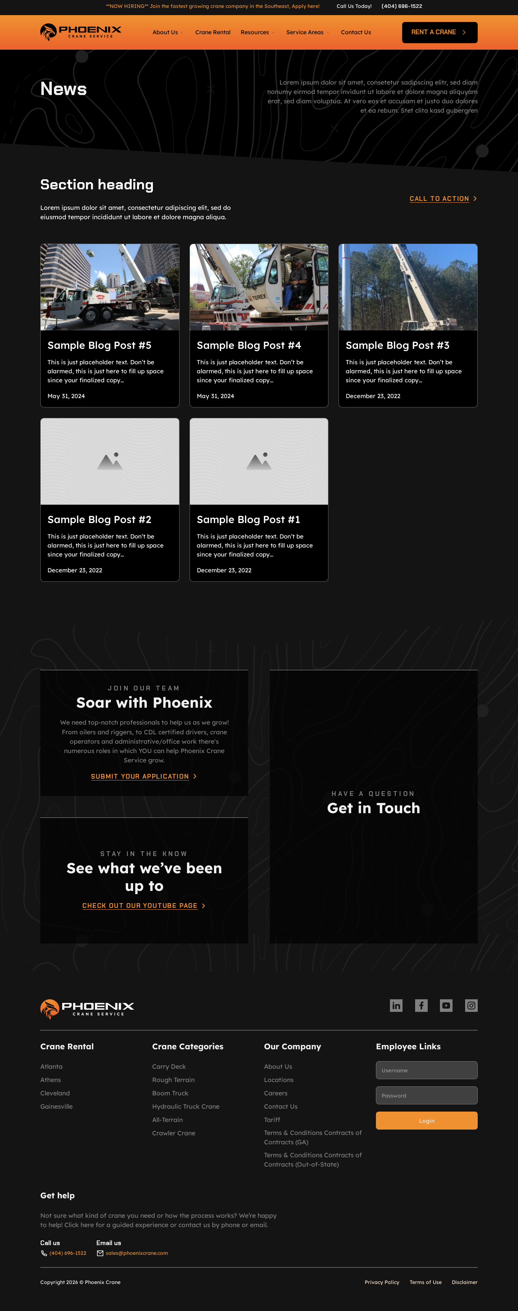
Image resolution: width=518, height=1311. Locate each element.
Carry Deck (169, 1071)
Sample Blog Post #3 (398, 345)
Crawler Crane (173, 1138)
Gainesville (56, 1111)
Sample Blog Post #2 (99, 522)
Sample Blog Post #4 (249, 345)
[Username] (427, 1075)
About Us (165, 32)
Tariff (272, 1124)
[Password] (427, 1100)
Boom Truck (170, 1098)
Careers (275, 1098)
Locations (279, 1085)
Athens (50, 1085)
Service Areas (305, 32)
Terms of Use (426, 1287)
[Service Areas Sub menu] (328, 32)
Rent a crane (440, 32)
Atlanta (51, 1071)
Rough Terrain (173, 1085)
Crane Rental (213, 32)
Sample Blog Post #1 (248, 522)
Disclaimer (465, 1287)
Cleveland (55, 1098)
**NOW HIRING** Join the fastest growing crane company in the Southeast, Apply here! (212, 6)
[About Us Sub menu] (182, 32)
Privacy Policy (382, 1287)
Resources (255, 32)
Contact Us (356, 32)
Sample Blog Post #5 (99, 345)
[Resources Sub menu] (273, 32)
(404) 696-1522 (402, 6)
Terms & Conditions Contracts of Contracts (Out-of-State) (313, 1164)
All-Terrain (167, 1124)
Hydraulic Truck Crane (185, 1111)
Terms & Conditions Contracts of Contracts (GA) (313, 1141)
